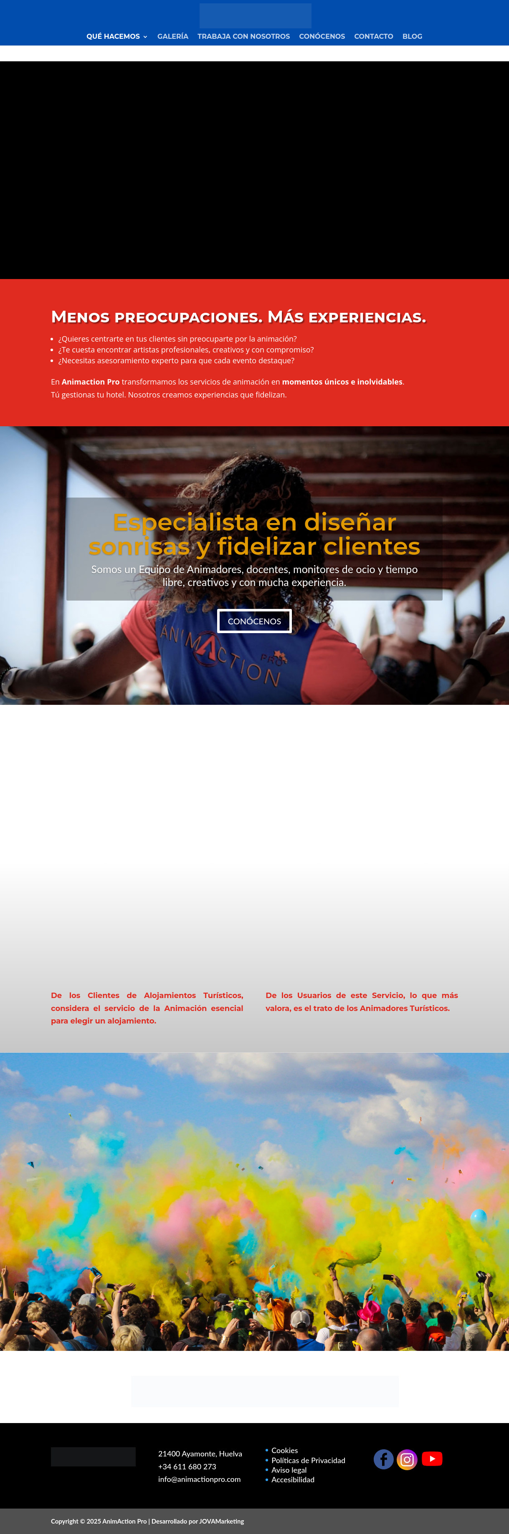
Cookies (284, 1450)
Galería (172, 37)
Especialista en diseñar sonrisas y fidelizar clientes (254, 534)
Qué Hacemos (113, 37)
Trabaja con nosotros (244, 37)
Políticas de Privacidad (308, 1460)
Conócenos (322, 37)
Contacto (374, 37)
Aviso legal (288, 1469)
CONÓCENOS (254, 621)
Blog (413, 37)
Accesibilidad (292, 1479)
